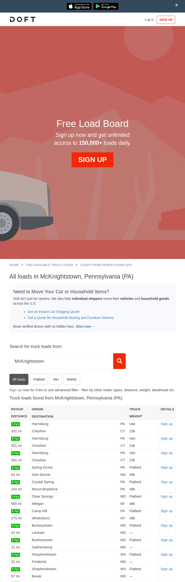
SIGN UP (164, 20)
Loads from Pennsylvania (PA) (106, 265)
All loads (19, 379)
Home (14, 265)
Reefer (72, 379)
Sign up (15, 390)
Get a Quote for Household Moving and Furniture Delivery (71, 318)
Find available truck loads (49, 265)
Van (56, 379)
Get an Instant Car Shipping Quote (53, 312)
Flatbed (39, 379)
